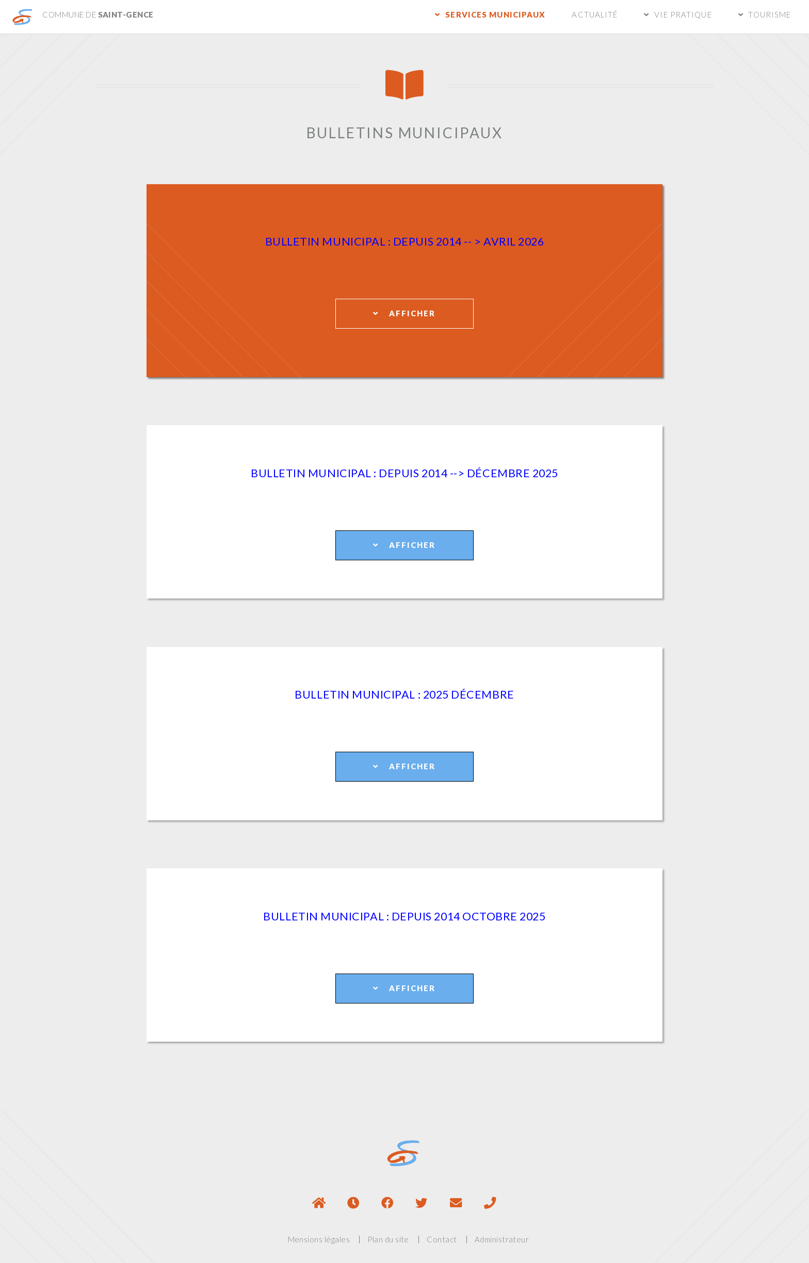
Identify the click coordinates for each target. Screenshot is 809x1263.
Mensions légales (319, 1239)
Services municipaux (495, 14)
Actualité (595, 14)
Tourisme (769, 14)
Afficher (404, 313)
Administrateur (502, 1239)
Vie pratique (682, 14)
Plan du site (388, 1239)
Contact (442, 1239)
